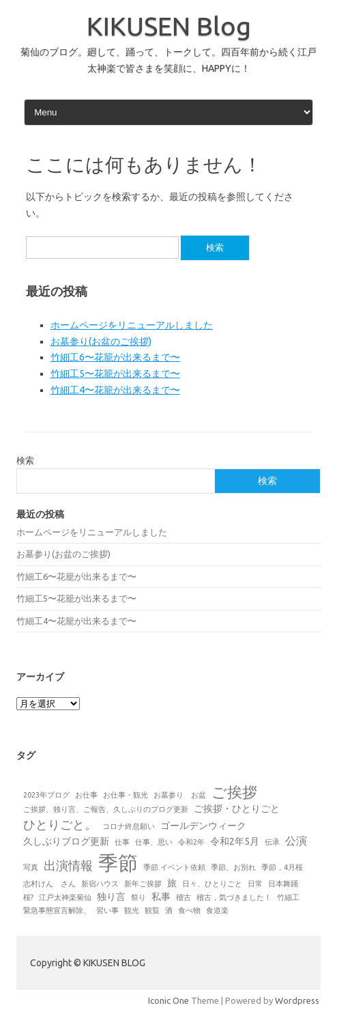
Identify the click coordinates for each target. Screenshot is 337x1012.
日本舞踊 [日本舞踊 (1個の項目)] (283, 884)
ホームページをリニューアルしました (131, 325)
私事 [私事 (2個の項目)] (161, 896)
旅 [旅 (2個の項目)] (172, 882)
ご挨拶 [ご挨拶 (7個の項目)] (234, 792)
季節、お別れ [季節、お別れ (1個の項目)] (233, 867)
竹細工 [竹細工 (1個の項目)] (288, 897)
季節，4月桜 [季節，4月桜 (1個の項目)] (282, 867)
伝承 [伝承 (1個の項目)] (272, 842)
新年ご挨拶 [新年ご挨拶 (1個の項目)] (143, 884)
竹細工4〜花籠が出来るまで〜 (115, 389)
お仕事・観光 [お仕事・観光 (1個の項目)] (125, 795)
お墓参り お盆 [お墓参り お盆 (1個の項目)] (179, 795)
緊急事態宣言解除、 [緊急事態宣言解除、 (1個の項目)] (57, 910)
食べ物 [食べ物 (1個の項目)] (189, 910)
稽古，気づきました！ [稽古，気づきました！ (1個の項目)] (234, 897)
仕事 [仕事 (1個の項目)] (122, 842)
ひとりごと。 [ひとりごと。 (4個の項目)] (60, 824)
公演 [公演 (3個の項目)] (296, 840)
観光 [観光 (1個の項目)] (131, 910)
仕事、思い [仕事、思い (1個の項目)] (154, 842)
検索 (25, 460)
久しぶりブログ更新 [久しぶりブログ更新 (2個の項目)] (66, 841)
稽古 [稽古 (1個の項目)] (183, 897)
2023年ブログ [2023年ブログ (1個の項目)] (46, 795)
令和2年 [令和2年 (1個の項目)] (191, 842)
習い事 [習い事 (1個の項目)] (107, 910)
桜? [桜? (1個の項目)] (28, 897)
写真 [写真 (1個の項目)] (30, 867)
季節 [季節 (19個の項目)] (118, 863)
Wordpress (297, 1000)
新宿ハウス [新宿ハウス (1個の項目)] (100, 884)
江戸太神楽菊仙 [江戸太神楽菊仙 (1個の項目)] (65, 897)
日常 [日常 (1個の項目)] (255, 884)
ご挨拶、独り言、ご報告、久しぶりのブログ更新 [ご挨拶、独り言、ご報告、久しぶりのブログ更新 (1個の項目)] (105, 809)
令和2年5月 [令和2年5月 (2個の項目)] (234, 841)
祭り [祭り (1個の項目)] (138, 897)
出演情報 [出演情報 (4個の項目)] (68, 865)
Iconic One (168, 1000)
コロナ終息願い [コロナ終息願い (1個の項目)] (128, 826)
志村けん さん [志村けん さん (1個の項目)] (49, 884)
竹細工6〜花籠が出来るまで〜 (115, 357)
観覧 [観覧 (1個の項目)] (152, 910)
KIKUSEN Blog (169, 26)
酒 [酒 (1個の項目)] (169, 910)
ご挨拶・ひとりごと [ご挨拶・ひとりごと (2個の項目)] (237, 808)
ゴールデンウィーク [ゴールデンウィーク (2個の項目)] (203, 825)
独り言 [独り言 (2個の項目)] (111, 896)
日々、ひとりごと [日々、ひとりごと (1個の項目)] (212, 884)
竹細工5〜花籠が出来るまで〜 (115, 373)
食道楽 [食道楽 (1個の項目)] (217, 910)
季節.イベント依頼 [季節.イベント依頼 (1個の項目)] (174, 867)
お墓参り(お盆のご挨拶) (100, 341)
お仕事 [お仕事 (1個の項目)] (86, 795)
